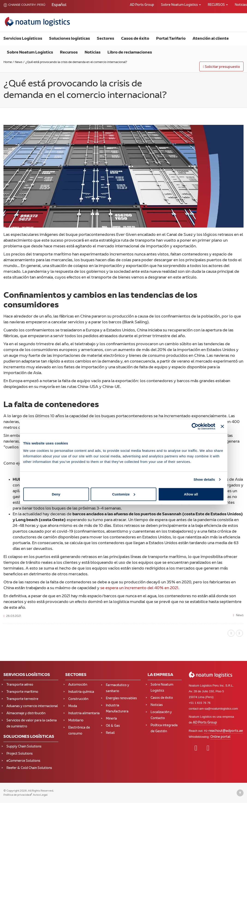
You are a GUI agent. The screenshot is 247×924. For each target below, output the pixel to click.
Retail (110, 733)
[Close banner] (222, 426)
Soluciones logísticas (69, 39)
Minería (111, 719)
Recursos (69, 52)
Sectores (105, 39)
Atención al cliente (211, 39)
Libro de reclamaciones (129, 52)
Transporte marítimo (22, 692)
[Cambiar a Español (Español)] (59, 5)
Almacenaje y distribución (25, 713)
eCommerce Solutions (23, 761)
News (240, 615)
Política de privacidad (17, 795)
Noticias (93, 52)
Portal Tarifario (171, 39)
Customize (123, 494)
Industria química (81, 692)
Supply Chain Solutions (24, 746)
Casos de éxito (135, 39)
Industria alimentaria (84, 713)
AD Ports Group (142, 5)
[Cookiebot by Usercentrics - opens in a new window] (195, 426)
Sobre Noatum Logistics (181, 5)
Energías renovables (121, 698)
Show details (204, 479)
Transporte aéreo (19, 685)
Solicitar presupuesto (221, 67)
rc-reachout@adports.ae (223, 731)
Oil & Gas (113, 726)
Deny (56, 494)
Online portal (220, 737)
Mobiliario (75, 720)
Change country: (19, 5)
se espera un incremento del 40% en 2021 (139, 588)
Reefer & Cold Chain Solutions (29, 768)
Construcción (78, 699)
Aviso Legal (40, 795)
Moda (72, 706)
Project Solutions (19, 754)
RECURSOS (218, 5)
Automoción (77, 685)
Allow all (191, 494)
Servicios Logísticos (22, 39)
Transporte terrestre (22, 699)
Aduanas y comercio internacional (32, 706)
